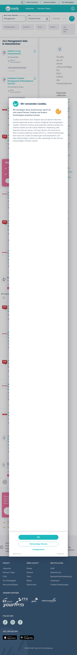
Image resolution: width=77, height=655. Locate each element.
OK (38, 537)
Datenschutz (17, 554)
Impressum (60, 554)
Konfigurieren (38, 549)
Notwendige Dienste (38, 544)
